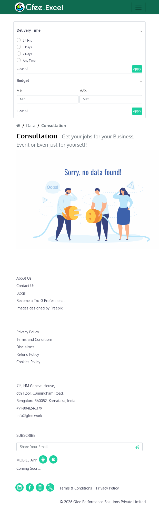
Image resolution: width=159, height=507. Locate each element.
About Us (24, 278)
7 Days (27, 54)
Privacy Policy (27, 332)
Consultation (53, 125)
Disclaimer (25, 347)
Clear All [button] (22, 69)
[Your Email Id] (74, 446)
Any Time (29, 61)
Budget (23, 80)
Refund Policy (27, 354)
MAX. (83, 91)
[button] (137, 446)
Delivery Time (29, 30)
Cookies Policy (28, 362)
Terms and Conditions (34, 339)
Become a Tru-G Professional (40, 300)
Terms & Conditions (75, 488)
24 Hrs (27, 40)
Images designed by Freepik (39, 308)
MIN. (20, 91)
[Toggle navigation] (138, 7)
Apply (137, 69)
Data (30, 125)
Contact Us (25, 285)
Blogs (21, 293)
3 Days (27, 47)
